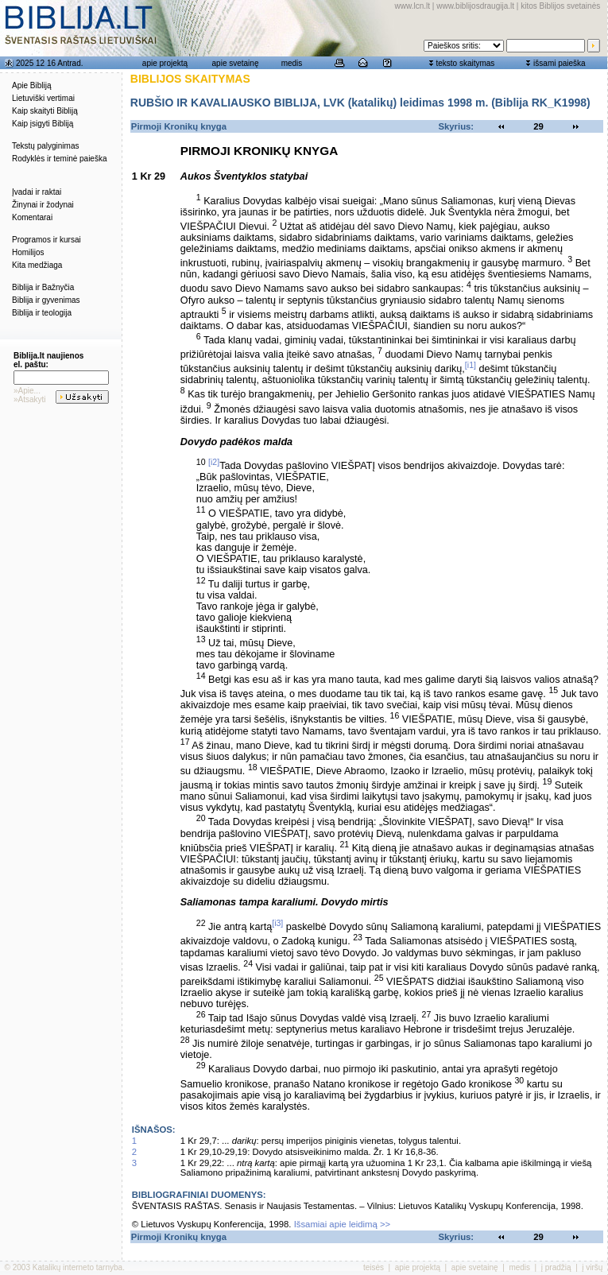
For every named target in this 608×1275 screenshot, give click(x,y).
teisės (373, 1267)
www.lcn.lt (412, 6)
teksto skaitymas (465, 63)
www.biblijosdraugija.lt (475, 6)
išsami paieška (559, 63)
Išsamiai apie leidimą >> (342, 1224)
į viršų (592, 1267)
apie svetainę (235, 63)
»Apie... (27, 390)
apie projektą (165, 63)
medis (292, 63)
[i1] (470, 365)
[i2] (213, 462)
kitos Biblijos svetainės (560, 6)
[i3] (277, 923)
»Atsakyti (30, 399)
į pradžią (556, 1267)
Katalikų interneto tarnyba (77, 1267)
